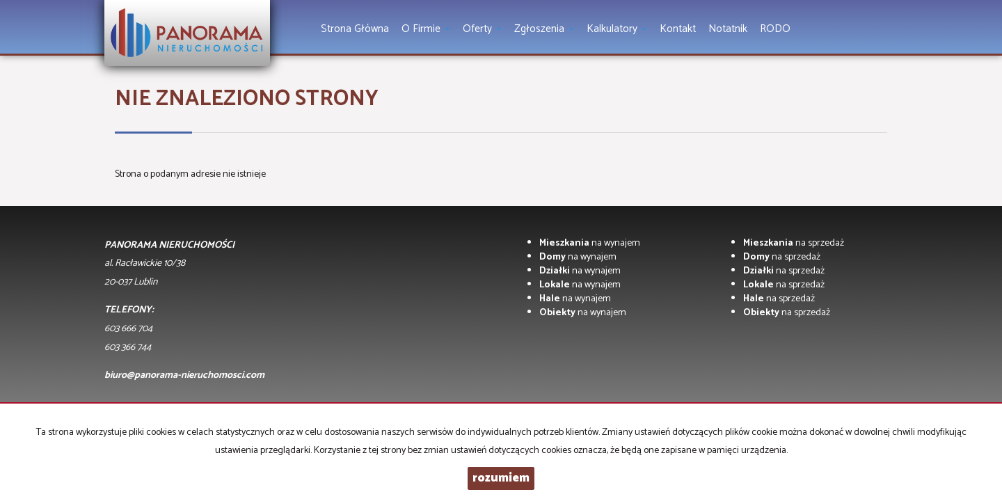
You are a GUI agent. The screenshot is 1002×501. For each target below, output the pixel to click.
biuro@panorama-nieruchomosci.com (184, 375)
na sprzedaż (793, 243)
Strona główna (355, 29)
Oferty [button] (482, 29)
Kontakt (678, 29)
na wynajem (589, 243)
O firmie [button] (425, 29)
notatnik (727, 29)
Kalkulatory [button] (617, 29)
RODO (775, 29)
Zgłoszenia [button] (544, 29)
